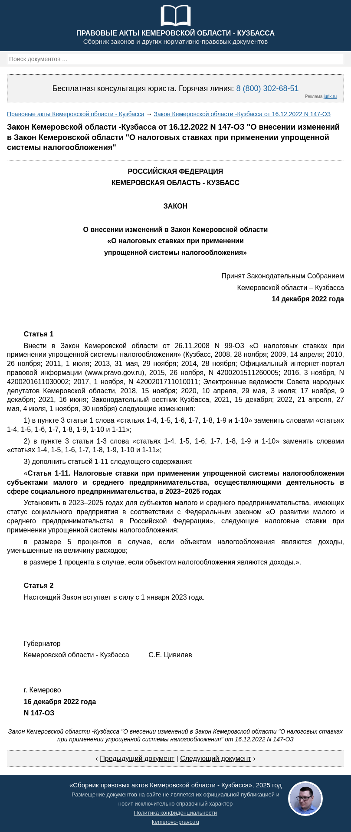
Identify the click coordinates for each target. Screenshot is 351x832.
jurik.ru (330, 96)
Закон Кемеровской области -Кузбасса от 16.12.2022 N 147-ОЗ (242, 114)
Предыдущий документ (137, 758)
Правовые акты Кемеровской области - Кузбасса (75, 114)
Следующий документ (215, 758)
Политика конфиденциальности (175, 812)
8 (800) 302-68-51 (267, 88)
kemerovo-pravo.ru (175, 822)
